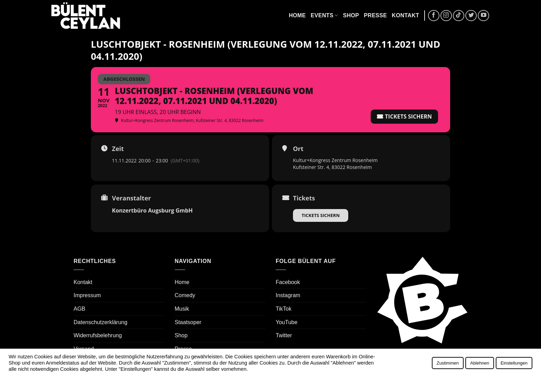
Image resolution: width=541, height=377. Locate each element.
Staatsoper (188, 322)
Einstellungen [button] (514, 363)
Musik (182, 309)
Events (324, 15)
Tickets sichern (321, 215)
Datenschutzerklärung (100, 322)
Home (297, 15)
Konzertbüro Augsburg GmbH (152, 210)
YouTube (286, 322)
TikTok (284, 309)
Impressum (87, 295)
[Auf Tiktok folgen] (458, 15)
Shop (351, 15)
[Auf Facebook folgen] (433, 15)
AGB (79, 309)
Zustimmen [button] (448, 363)
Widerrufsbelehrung (98, 335)
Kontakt (405, 15)
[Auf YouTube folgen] (483, 15)
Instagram (288, 295)
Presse (375, 15)
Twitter (284, 335)
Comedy (185, 295)
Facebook (288, 282)
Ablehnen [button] (479, 363)
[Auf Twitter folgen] (471, 15)
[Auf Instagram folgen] (446, 15)
